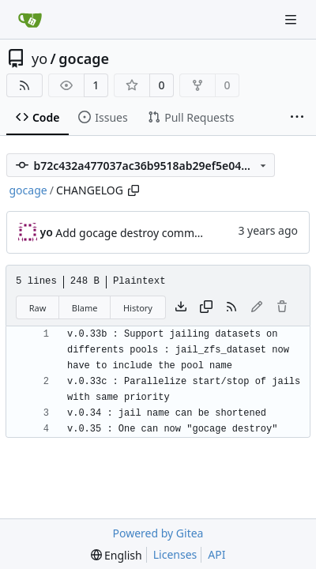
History (137, 308)
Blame (85, 308)
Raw (38, 308)
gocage (83, 58)
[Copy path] (133, 190)
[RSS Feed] (24, 85)
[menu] (116, 555)
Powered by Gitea (158, 533)
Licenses (175, 554)
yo (39, 58)
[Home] (30, 20)
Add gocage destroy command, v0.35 (151, 232)
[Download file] (181, 307)
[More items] (297, 117)
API (216, 554)
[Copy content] (206, 307)
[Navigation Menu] (292, 19)
